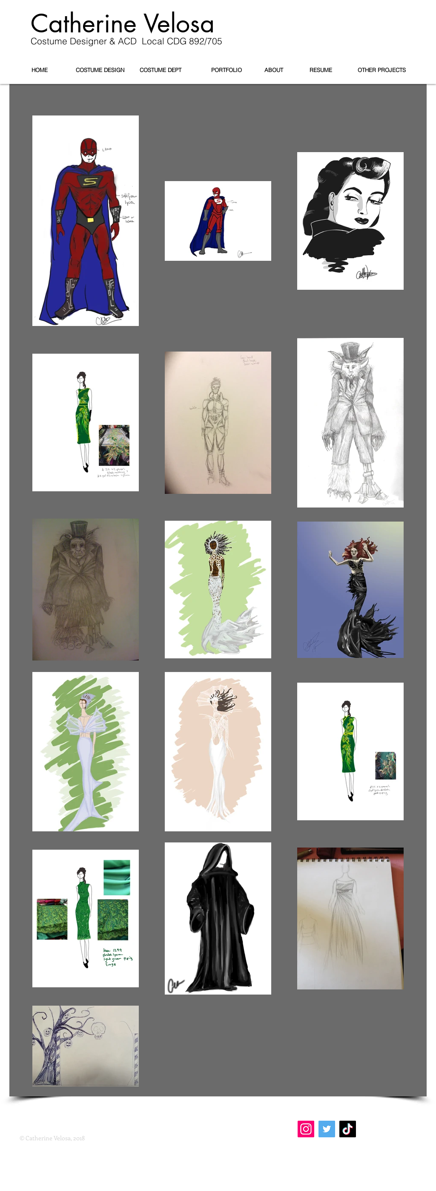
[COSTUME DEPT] (160, 69)
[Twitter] (326, 1129)
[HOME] (39, 69)
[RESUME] (320, 69)
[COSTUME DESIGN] (100, 69)
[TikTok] (347, 1129)
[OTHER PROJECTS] (381, 69)
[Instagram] (306, 1129)
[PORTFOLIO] (226, 69)
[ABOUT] (274, 69)
